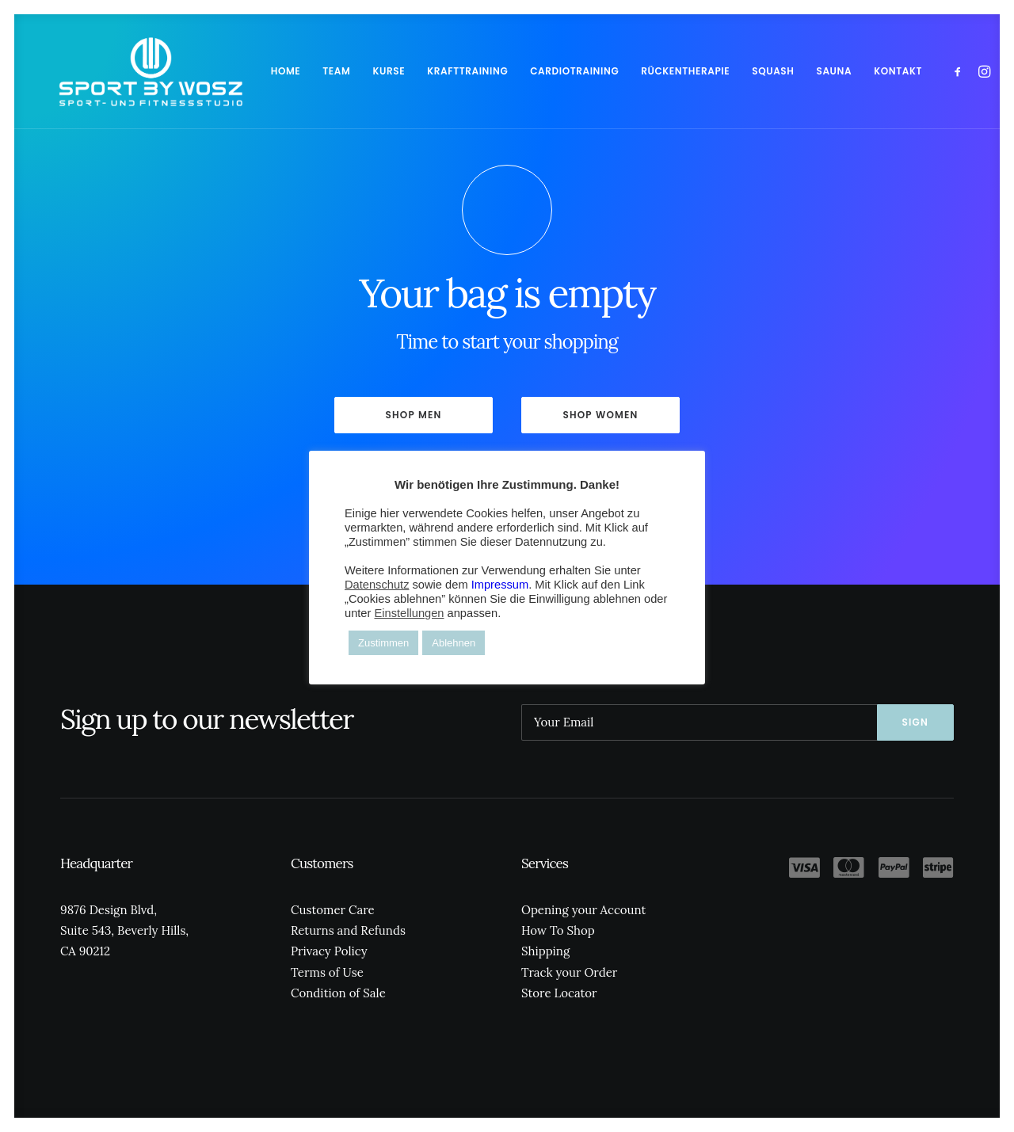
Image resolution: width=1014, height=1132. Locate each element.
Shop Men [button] (413, 414)
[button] (926, 71)
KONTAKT (863, 71)
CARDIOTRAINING (539, 71)
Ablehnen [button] (453, 643)
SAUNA (800, 71)
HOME (251, 71)
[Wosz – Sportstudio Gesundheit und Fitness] (133, 71)
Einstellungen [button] (409, 613)
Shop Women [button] (600, 414)
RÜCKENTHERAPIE (650, 71)
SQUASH (738, 71)
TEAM (301, 71)
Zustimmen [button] (383, 643)
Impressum (499, 584)
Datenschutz (377, 584)
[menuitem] (251, 71)
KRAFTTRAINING (432, 71)
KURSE (353, 71)
